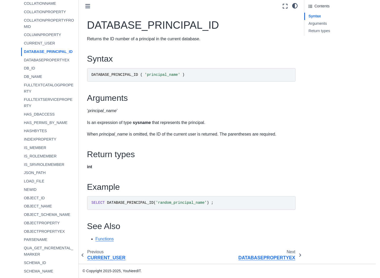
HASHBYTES (35, 131)
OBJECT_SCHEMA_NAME (47, 214)
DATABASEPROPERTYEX (46, 60)
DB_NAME (33, 77)
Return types (319, 31)
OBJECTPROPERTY (42, 223)
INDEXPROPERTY (40, 139)
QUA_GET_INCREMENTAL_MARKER (48, 251)
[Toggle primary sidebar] (88, 6)
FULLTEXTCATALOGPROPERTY (48, 88)
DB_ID (29, 68)
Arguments (317, 23)
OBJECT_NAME (38, 206)
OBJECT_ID (34, 198)
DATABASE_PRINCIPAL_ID (48, 51)
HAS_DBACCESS (39, 114)
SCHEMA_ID (35, 263)
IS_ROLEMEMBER (40, 156)
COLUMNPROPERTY (42, 35)
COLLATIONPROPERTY (45, 12)
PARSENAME (35, 239)
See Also (316, 45)
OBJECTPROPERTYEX (44, 231)
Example (315, 38)
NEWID (30, 189)
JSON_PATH (35, 173)
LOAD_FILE (34, 181)
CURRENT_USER (39, 43)
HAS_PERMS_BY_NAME (46, 123)
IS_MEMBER (35, 148)
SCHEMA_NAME (38, 271)
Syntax (314, 16)
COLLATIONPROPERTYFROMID (49, 23)
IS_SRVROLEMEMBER (44, 164)
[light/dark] (295, 5)
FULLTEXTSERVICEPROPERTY (48, 102)
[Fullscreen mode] (285, 6)
